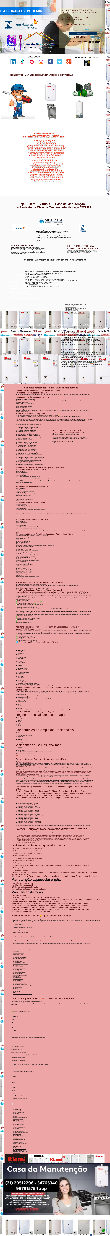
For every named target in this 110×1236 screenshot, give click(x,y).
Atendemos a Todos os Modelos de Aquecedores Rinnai (40, 467)
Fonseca (63, 903)
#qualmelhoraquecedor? (19, 962)
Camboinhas (27, 836)
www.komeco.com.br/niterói (67, 217)
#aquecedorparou (17, 969)
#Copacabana (24, 825)
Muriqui (23, 911)
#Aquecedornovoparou (18, 953)
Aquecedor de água (17, 1110)
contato (21, 775)
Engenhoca (54, 903)
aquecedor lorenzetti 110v (71, 119)
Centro (35, 839)
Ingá (52, 839)
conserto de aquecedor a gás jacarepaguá (19, 388)
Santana (22, 905)
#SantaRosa (64, 441)
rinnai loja (15, 988)
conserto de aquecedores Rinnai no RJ (22, 985)
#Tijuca (19, 825)
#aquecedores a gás (18, 966)
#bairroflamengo (65, 825)
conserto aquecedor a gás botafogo (83, 282)
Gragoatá (94, 179)
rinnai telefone (16, 991)
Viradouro (91, 183)
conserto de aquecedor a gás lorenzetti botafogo (86, 283)
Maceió (56, 909)
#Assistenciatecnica (18, 954)
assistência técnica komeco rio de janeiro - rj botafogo (87, 281)
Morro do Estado (96, 180)
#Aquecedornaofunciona (19, 958)
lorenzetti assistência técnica (72, 93)
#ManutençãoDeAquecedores (72, 943)
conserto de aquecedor (18, 1112)
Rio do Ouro (31, 911)
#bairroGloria (76, 825)
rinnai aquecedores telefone (15, 429)
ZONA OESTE (16, 1153)
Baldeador (20, 903)
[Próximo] (102, 26)
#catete (70, 825)
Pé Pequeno (68, 839)
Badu (20, 909)
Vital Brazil (99, 183)
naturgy (15, 1116)
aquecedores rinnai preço (15, 428)
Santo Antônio (72, 836)
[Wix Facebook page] (50, 61)
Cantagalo (27, 909)
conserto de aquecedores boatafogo (83, 278)
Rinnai (14, 992)
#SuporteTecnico (17, 977)
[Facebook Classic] (91, 1235)
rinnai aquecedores (17, 987)
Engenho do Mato (35, 836)
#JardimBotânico (41, 825)
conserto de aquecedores (15, 385)
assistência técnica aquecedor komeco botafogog (86, 284)
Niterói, (85, 178)
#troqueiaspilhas (17, 965)
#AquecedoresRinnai (28, 943)
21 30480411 (81, 42)
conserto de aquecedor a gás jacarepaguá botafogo (87, 279)
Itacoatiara (41, 836)
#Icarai (58, 441)
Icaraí (100, 179)
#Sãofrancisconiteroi (58, 442)
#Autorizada (16, 951)
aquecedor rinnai (13, 426)
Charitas (86, 179)
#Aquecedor (16, 976)
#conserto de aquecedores (19, 968)
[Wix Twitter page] (59, 61)
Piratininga (65, 836)
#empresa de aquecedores (19, 957)
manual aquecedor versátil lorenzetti (73, 121)
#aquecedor (16, 960)
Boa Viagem (25, 839)
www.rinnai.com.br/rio (14, 213)
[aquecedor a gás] (50, 51)
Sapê (82, 909)
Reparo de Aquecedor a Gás (20, 1151)
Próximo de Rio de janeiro (19, 1150)
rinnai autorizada (17, 989)
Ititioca (35, 909)
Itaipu (46, 836)
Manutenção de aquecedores (20, 1117)
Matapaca (75, 909)
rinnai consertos (17, 980)
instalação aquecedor (18, 1119)
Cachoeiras (90, 178)
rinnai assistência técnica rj (15, 387)
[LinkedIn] (13, 61)
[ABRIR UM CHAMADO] (83, 33)
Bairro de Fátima (95, 177)
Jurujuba (87, 180)
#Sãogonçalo (70, 441)
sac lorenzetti (68, 97)
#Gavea (47, 825)
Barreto (28, 903)
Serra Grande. (79, 836)
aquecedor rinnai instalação (19, 1149)
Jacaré (49, 836)
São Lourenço (32, 905)
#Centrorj (88, 825)
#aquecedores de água (18, 955)
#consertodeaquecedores (19, 970)
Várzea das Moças (45, 911)
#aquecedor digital (17, 961)
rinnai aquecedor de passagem (20, 984)
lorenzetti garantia (69, 101)
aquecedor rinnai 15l (14, 411)
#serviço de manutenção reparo (20, 964)
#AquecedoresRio (49, 943)
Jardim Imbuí (54, 836)
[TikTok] (22, 61)
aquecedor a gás (17, 1109)
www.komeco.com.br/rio (67, 216)
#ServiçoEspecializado (85, 943)
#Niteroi (55, 441)
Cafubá (22, 836)
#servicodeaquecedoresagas (20, 975)
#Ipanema (30, 825)
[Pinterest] (31, 61)
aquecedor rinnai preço (14, 417)
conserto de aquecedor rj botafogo (83, 276)
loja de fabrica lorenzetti (70, 98)
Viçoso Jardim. (58, 905)
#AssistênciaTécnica (18, 943)
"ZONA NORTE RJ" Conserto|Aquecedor (22, 994)
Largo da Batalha (45, 909)
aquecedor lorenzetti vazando (72, 91)
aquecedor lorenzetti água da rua (73, 120)
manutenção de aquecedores (20, 1114)
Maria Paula (65, 909)
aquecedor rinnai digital (14, 413)
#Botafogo (58, 825)
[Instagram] (41, 61)
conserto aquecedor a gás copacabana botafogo (86, 277)
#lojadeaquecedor (17, 973)
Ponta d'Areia (91, 181)
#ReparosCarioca (37, 943)
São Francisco (25, 840)
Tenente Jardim (45, 905)
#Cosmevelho (82, 825)
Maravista (60, 836)
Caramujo (36, 903)
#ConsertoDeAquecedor (59, 943)
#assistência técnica (18, 979)
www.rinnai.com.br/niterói (15, 214)
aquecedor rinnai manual (15, 409)
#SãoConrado (52, 825)
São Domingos (90, 182)
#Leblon (35, 825)
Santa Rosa (81, 839)
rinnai (14, 1147)
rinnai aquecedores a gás (19, 983)
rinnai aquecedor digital (18, 981)
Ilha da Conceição (75, 903)
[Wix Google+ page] (68, 61)
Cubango (45, 903)
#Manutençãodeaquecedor (19, 972)
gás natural (15, 1113)
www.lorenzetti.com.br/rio (40, 215)
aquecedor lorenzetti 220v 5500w (73, 123)
